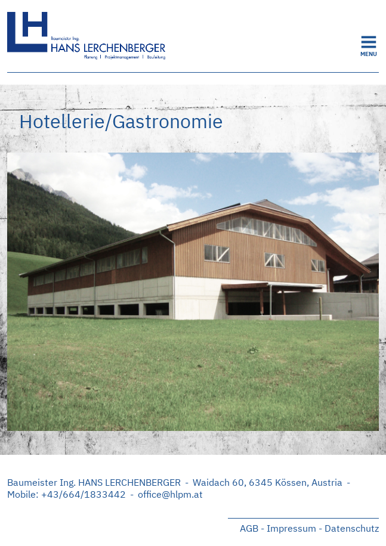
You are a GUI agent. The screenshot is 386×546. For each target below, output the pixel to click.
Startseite (96, 36)
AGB (249, 528)
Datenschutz (352, 528)
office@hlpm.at (170, 494)
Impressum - (294, 528)
